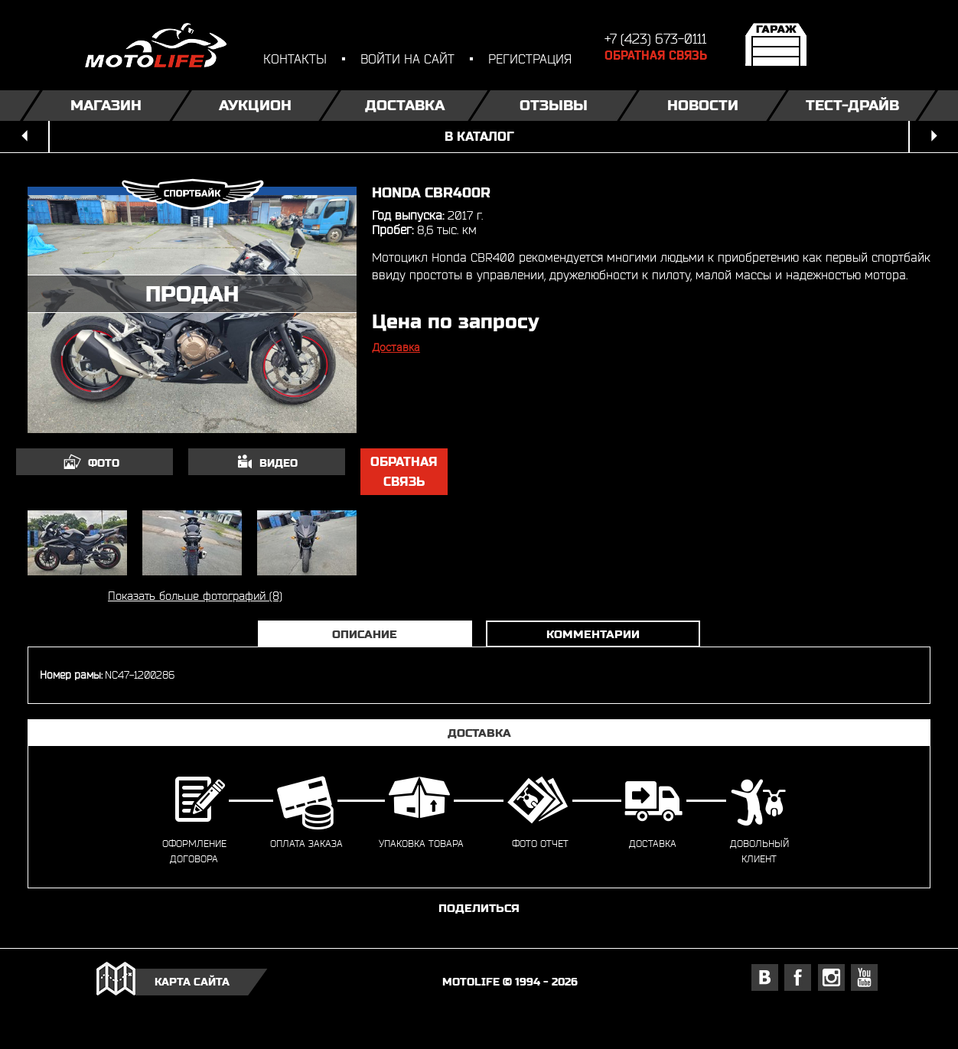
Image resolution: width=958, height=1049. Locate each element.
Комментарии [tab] (593, 633)
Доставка (405, 105)
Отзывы (554, 105)
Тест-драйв (852, 105)
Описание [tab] (364, 633)
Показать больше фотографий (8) (195, 595)
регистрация (530, 58)
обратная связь (404, 471)
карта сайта (192, 982)
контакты (295, 58)
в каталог (479, 136)
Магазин (106, 105)
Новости (702, 105)
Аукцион (255, 105)
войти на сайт (407, 58)
